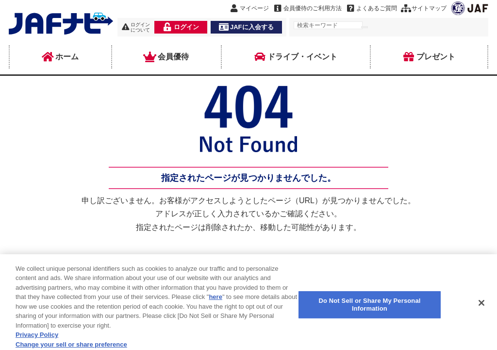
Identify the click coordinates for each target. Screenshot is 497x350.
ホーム (60, 57)
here (215, 301)
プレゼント (429, 57)
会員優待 (166, 57)
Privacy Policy (37, 339)
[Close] (481, 307)
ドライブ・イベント (295, 57)
